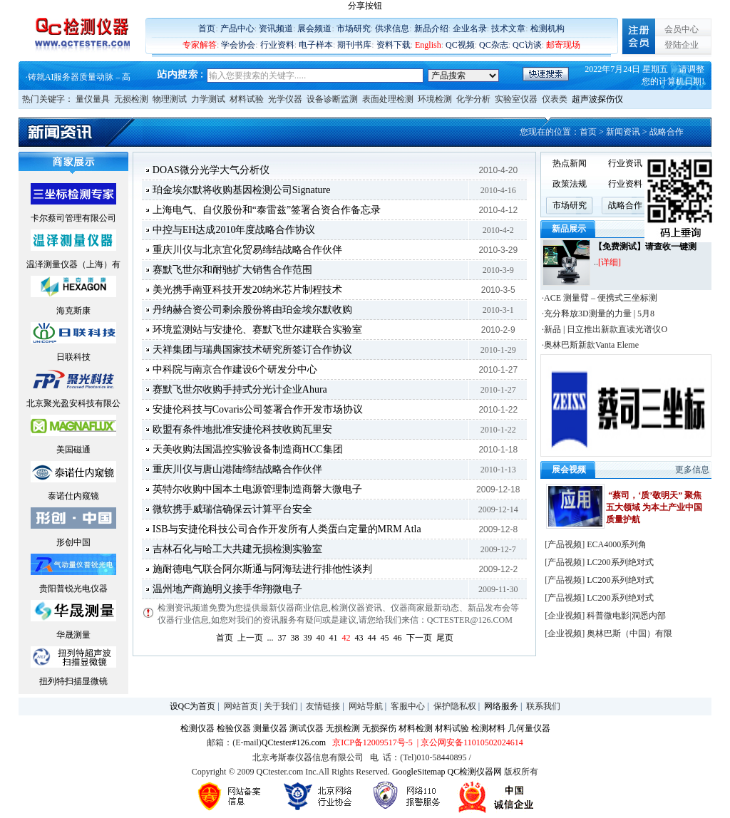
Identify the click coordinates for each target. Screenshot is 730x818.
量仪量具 (93, 99)
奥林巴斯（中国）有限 (629, 633)
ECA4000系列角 (617, 544)
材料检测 (416, 728)
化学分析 (473, 99)
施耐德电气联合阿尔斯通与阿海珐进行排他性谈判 (262, 569)
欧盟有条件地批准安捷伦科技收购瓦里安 (242, 429)
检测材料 (488, 728)
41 (333, 638)
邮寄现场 (563, 45)
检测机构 (547, 28)
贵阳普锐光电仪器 (73, 589)
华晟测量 (73, 635)
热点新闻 (569, 163)
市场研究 (353, 28)
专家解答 (199, 45)
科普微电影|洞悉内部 (626, 616)
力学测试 (208, 99)
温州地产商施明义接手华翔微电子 (227, 589)
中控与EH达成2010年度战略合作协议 (234, 229)
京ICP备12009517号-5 (372, 742)
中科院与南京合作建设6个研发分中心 (235, 369)
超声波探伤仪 (597, 99)
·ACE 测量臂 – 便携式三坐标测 (599, 298)
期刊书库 (354, 45)
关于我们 (281, 706)
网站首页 (241, 706)
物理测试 (170, 99)
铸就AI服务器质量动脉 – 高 (79, 77)
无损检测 (131, 99)
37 (282, 638)
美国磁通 (73, 450)
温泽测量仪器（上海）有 (73, 264)
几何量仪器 (529, 728)
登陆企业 (681, 45)
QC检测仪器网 (475, 772)
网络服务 (501, 706)
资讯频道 (276, 28)
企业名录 (470, 28)
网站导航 (366, 706)
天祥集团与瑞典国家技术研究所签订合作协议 (252, 349)
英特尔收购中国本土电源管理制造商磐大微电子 (257, 489)
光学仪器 (285, 99)
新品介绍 (431, 28)
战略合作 (625, 205)
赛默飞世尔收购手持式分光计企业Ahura (240, 389)
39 (308, 638)
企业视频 (565, 616)
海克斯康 (73, 311)
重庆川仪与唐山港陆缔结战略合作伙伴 (237, 469)
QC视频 (460, 45)
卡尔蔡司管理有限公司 (73, 218)
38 (295, 638)
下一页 (419, 638)
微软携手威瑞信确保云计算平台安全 (232, 509)
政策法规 (569, 184)
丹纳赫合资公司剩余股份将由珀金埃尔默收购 (252, 309)
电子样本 (316, 45)
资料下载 (393, 45)
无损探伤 (379, 728)
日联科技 (73, 357)
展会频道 (314, 28)
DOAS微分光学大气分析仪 (211, 170)
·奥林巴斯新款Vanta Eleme (590, 345)
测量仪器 (270, 728)
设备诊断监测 (332, 99)
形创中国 (73, 542)
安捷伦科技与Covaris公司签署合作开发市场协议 (258, 409)
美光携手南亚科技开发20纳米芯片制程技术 (247, 289)
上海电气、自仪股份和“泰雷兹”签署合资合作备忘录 (267, 209)
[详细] (609, 262)
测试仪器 (306, 728)
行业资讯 (625, 163)
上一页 (250, 638)
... (270, 638)
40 (321, 638)
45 (385, 638)
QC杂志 (493, 45)
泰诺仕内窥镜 (73, 496)
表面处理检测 (387, 99)
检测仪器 (197, 728)
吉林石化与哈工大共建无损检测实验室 (237, 549)
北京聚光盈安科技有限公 (73, 403)
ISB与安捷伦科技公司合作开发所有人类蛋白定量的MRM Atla (287, 529)
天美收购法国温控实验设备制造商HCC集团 (248, 449)
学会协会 (238, 45)
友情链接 (323, 706)
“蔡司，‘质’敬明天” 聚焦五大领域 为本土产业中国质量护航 (654, 507)
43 (359, 638)
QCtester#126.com (294, 742)
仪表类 (554, 99)
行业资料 (277, 45)
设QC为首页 (193, 706)
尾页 (444, 638)
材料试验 (247, 99)
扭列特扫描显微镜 (73, 681)
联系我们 (543, 706)
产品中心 (237, 28)
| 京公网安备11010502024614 (469, 742)
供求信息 (392, 28)
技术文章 (508, 28)
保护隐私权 (454, 706)
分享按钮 (365, 6)
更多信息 (692, 470)
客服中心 (408, 706)
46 (398, 638)
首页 (206, 28)
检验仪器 (234, 728)
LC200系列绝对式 (620, 562)
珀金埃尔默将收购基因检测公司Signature (242, 190)
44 (372, 638)
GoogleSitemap (419, 772)
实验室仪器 (516, 99)
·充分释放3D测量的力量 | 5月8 (598, 314)
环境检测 (435, 99)
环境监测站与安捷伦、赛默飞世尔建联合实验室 (257, 329)
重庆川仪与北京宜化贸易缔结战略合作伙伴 (247, 249)
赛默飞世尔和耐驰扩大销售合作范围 (232, 269)
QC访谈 (527, 45)
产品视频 (565, 544)
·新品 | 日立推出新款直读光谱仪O (604, 329)
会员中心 (681, 29)
